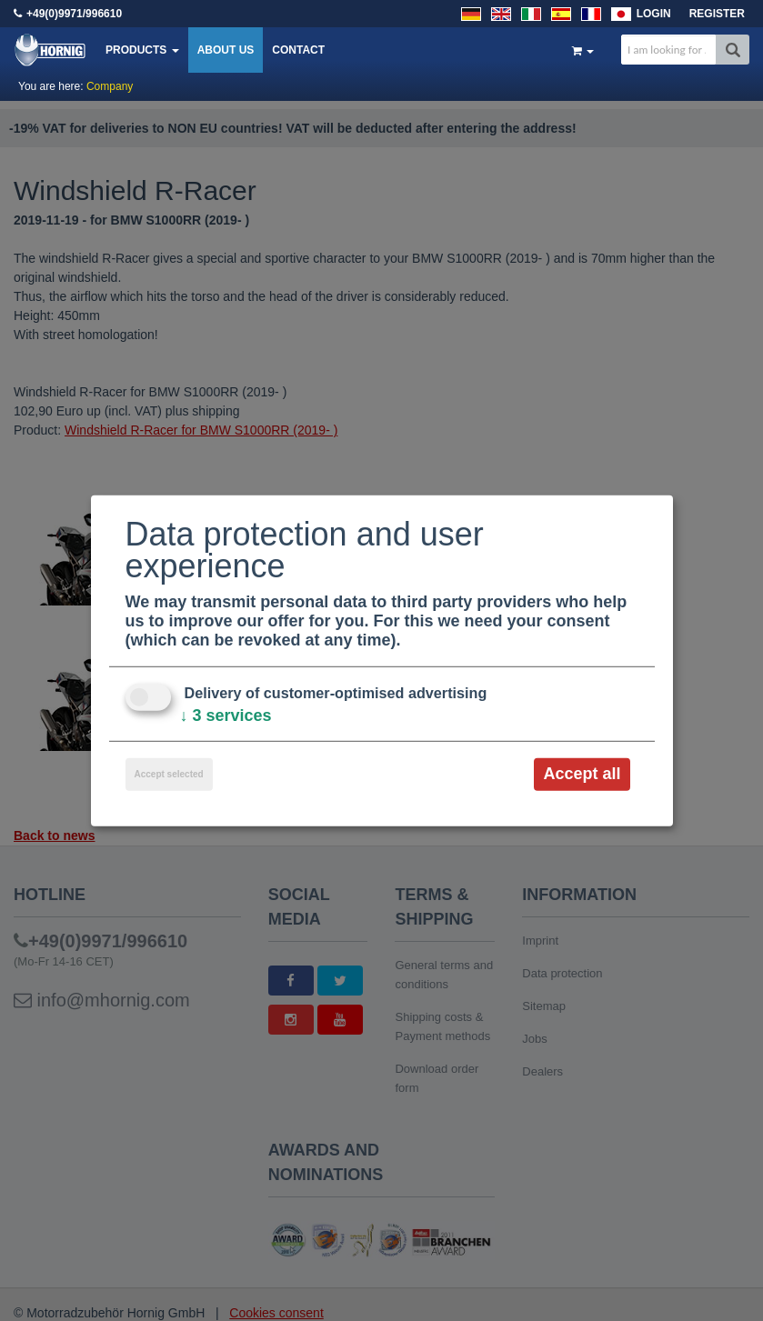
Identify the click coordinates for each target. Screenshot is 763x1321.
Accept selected (169, 774)
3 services (226, 715)
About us (226, 50)
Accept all (581, 774)
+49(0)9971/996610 (74, 13)
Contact (298, 50)
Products (142, 50)
